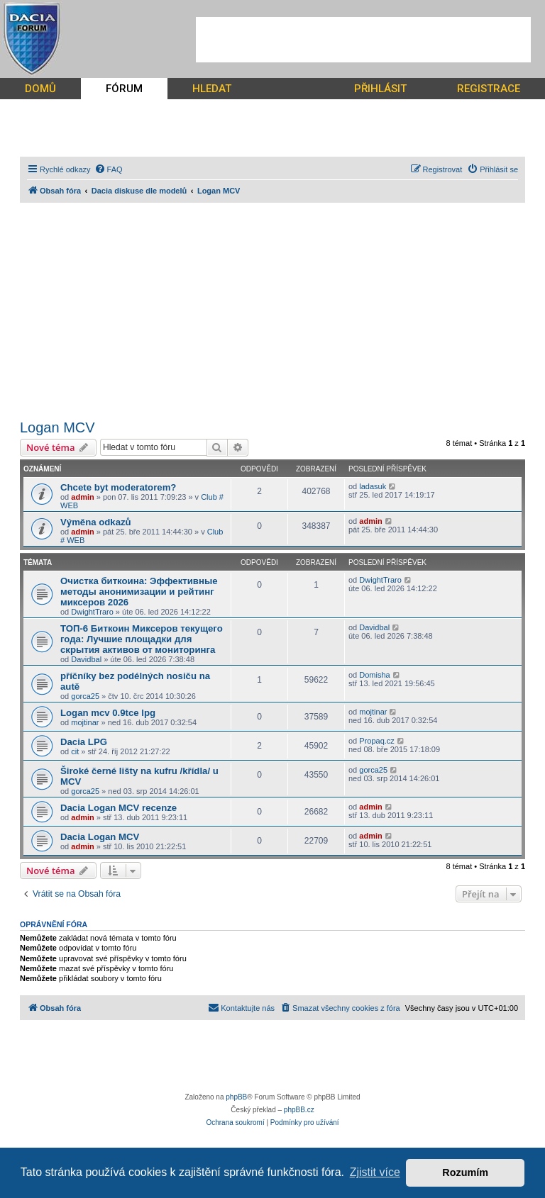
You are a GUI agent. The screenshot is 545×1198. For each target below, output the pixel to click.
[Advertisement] (363, 39)
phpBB (236, 1097)
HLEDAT (211, 88)
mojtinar (85, 722)
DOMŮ (40, 88)
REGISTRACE (488, 88)
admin (82, 497)
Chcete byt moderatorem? (118, 487)
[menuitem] (108, 169)
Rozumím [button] (465, 1172)
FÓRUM (124, 88)
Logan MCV (57, 427)
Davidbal (86, 659)
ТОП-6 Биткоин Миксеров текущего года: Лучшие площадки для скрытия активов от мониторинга (141, 639)
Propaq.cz (377, 741)
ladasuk (372, 486)
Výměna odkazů (95, 522)
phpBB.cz (299, 1110)
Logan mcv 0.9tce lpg (107, 712)
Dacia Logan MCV (99, 837)
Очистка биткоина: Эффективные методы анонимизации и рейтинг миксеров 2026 (139, 592)
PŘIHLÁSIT (380, 88)
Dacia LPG (83, 742)
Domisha (374, 675)
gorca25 (85, 696)
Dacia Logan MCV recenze (118, 807)
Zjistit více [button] (375, 1172)
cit (75, 751)
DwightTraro (92, 612)
